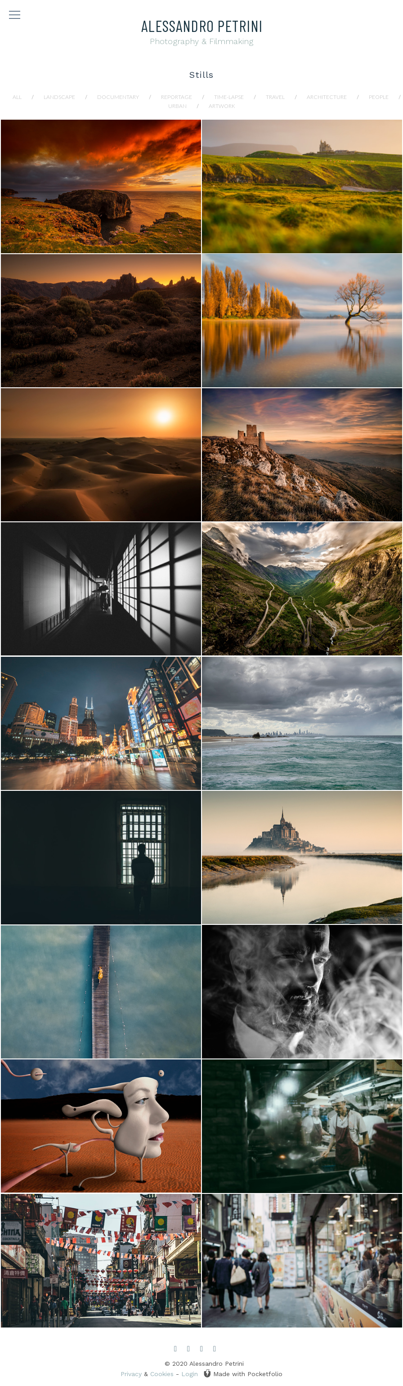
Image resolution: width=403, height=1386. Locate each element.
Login (189, 1373)
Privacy (131, 1373)
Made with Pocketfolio (242, 1373)
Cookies (162, 1373)
